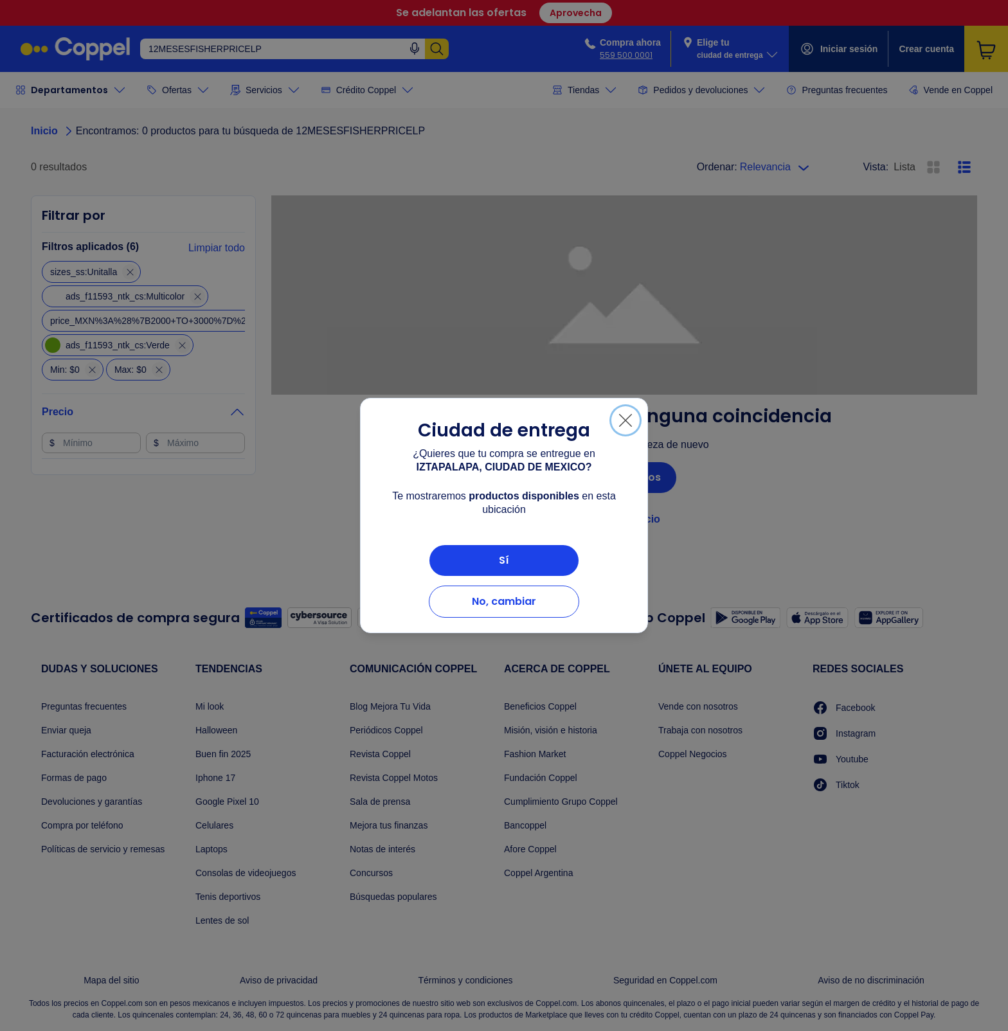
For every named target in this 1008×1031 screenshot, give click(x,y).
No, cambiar (504, 601)
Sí (504, 560)
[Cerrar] (625, 420)
